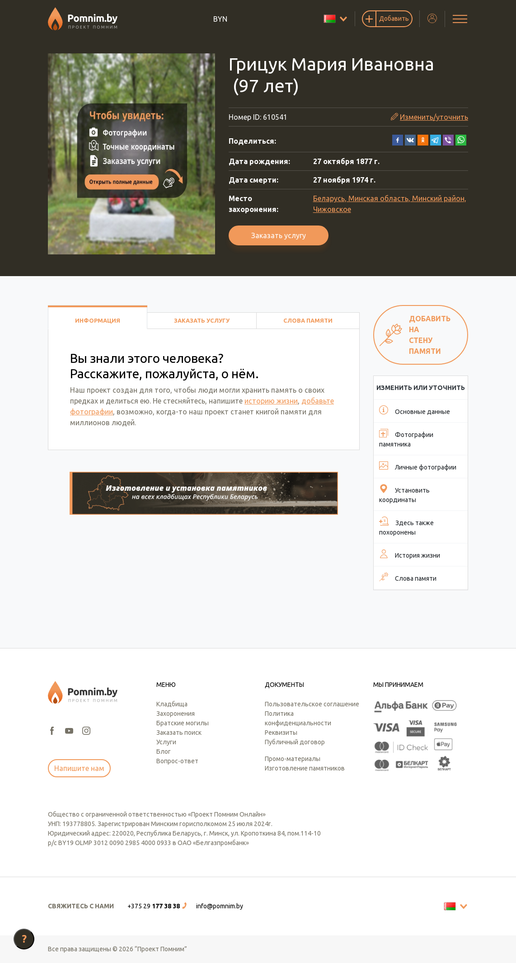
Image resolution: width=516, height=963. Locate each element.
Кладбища (172, 704)
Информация (97, 320)
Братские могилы (182, 723)
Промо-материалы (292, 758)
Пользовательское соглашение (312, 704)
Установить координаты (404, 493)
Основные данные (414, 410)
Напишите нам (79, 768)
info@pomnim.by (219, 906)
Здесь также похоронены (406, 526)
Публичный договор (295, 742)
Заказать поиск (179, 732)
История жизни (409, 554)
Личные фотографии (417, 466)
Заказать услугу (278, 235)
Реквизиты (281, 732)
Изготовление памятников (305, 768)
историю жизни (271, 401)
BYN (220, 19)
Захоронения (175, 713)
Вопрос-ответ (177, 761)
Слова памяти (308, 320)
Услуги (166, 742)
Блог (163, 751)
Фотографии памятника (406, 438)
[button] (397, 139)
